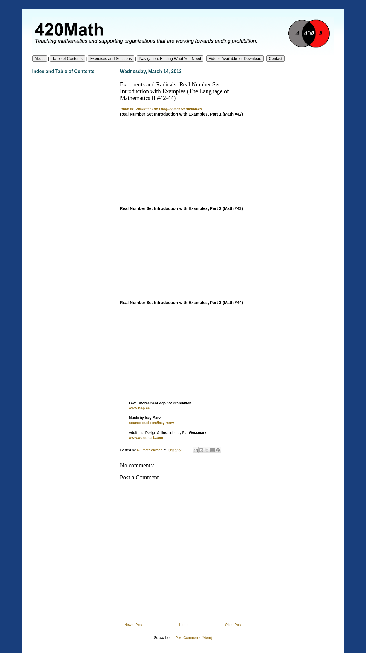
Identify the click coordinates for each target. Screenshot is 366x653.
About (40, 58)
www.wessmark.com (146, 438)
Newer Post (134, 625)
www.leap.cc (139, 408)
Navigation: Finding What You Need (170, 58)
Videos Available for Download (235, 58)
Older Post (233, 625)
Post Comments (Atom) (194, 638)
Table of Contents (67, 58)
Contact (275, 58)
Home (183, 625)
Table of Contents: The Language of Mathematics (161, 109)
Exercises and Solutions (111, 58)
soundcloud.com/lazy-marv (151, 423)
